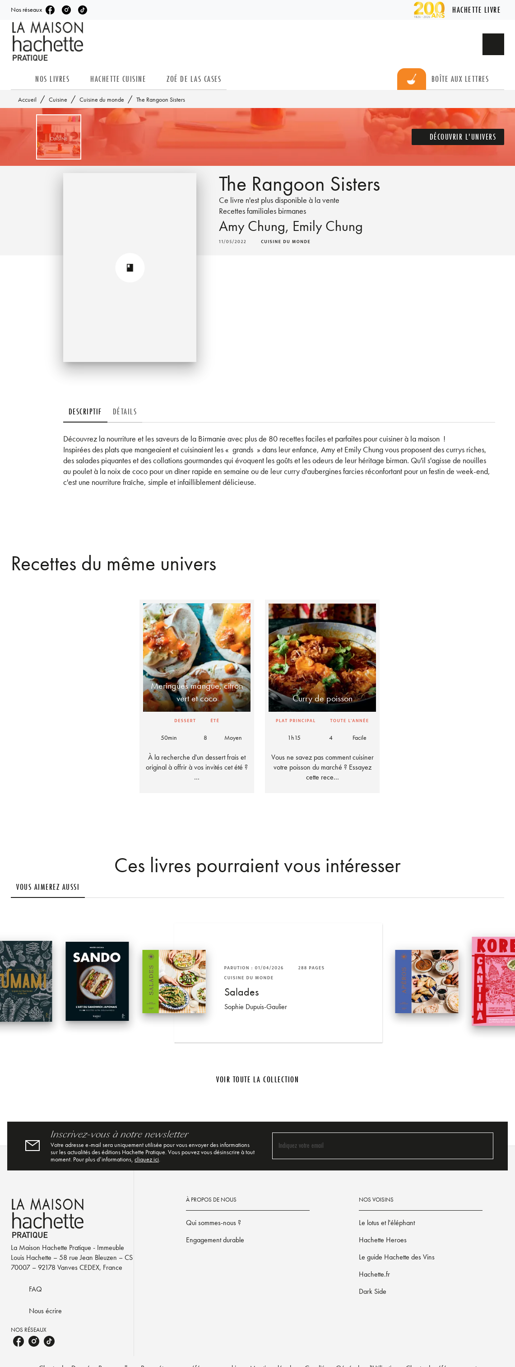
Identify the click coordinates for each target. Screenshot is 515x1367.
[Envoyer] (482, 1146)
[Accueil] (49, 41)
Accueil (27, 99)
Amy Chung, (255, 226)
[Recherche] (493, 44)
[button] (458, 137)
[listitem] (50, 10)
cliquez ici (147, 1159)
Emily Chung (327, 226)
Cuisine (58, 99)
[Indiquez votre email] (371, 1145)
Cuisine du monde (101, 99)
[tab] (20, 79)
